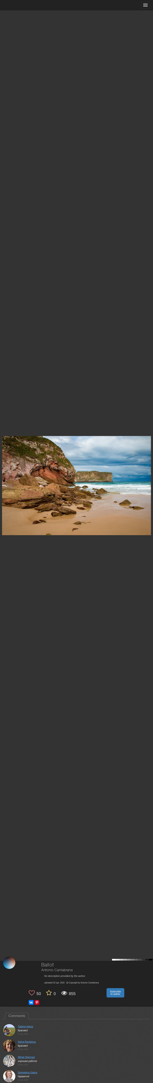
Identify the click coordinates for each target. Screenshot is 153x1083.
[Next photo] (148, 471)
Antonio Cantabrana (57, 970)
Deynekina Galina (27, 1072)
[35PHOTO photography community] (19, 5)
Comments (16, 1016)
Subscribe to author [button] (115, 992)
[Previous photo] (3, 471)
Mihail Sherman (26, 1057)
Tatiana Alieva (25, 1026)
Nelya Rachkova (27, 1041)
